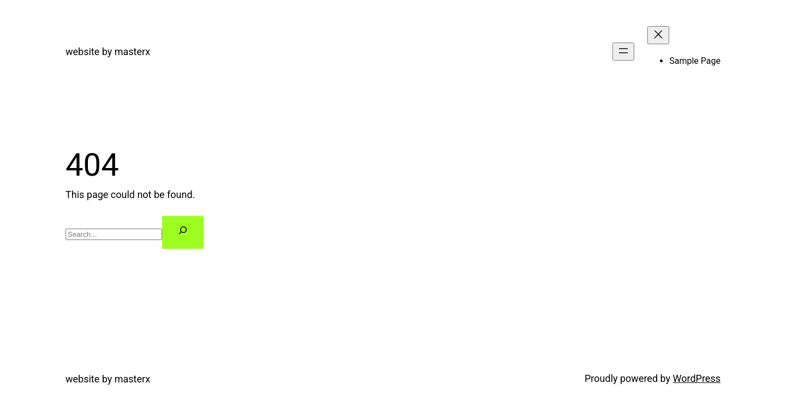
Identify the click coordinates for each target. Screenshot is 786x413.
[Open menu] (623, 52)
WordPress (696, 378)
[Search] (183, 232)
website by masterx (108, 51)
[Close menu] (658, 35)
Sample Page (694, 61)
